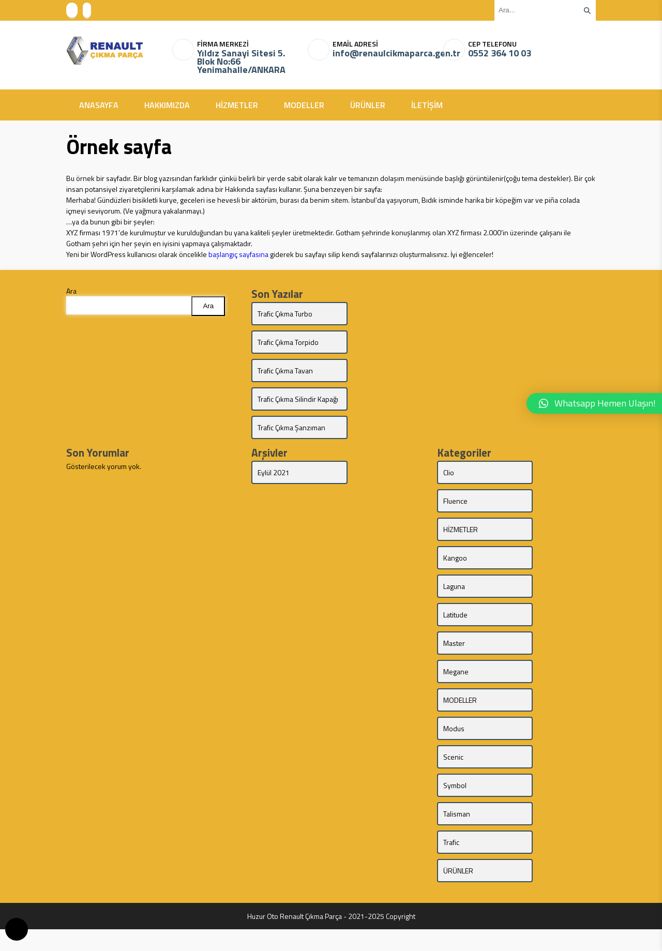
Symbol (455, 807)
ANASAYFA (98, 105)
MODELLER (304, 105)
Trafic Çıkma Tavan (285, 370)
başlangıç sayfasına (238, 254)
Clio (448, 494)
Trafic (451, 863)
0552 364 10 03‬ (499, 53)
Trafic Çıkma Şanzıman (275, 444)
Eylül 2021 (274, 494)
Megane (456, 693)
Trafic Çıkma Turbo (285, 313)
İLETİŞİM (427, 105)
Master (454, 664)
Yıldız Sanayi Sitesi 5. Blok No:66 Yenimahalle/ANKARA (241, 61)
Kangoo (455, 579)
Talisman (456, 835)
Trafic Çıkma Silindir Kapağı (287, 404)
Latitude (455, 636)
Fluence (455, 522)
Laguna (454, 607)
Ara (71, 290)
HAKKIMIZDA (167, 105)
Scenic (453, 778)
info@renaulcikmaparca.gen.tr (384, 53)
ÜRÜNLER (367, 105)
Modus (453, 750)
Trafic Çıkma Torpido (288, 342)
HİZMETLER (237, 105)
